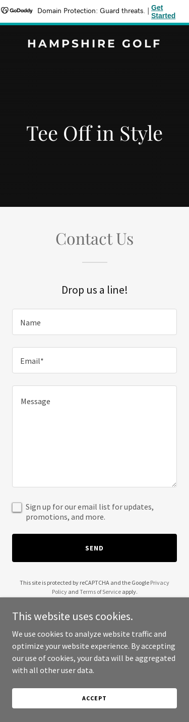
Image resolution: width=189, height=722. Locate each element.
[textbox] (94, 322)
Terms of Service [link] (100, 591)
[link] (94, 44)
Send (94, 547)
